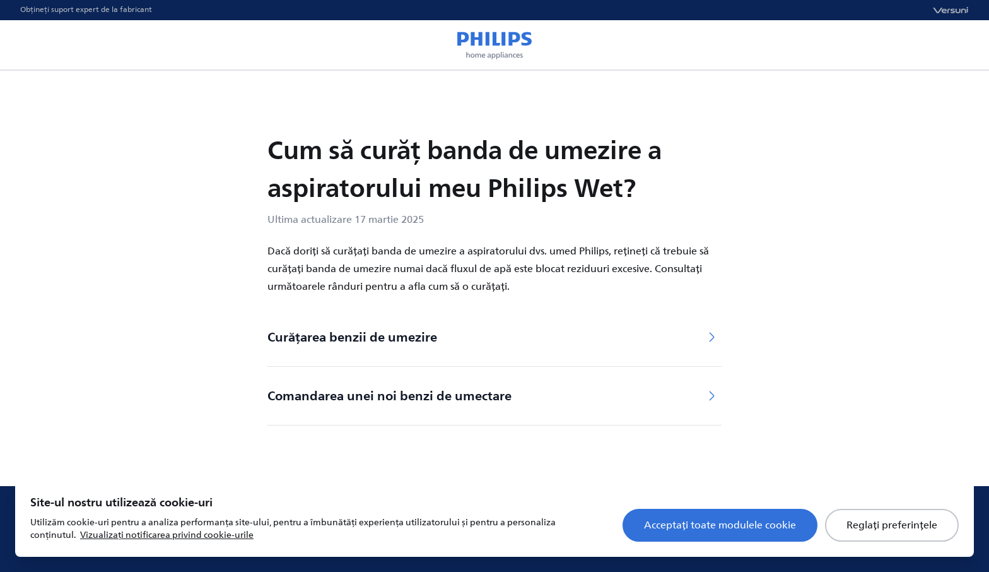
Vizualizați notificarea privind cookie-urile (167, 535)
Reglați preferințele (891, 525)
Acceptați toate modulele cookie (720, 525)
